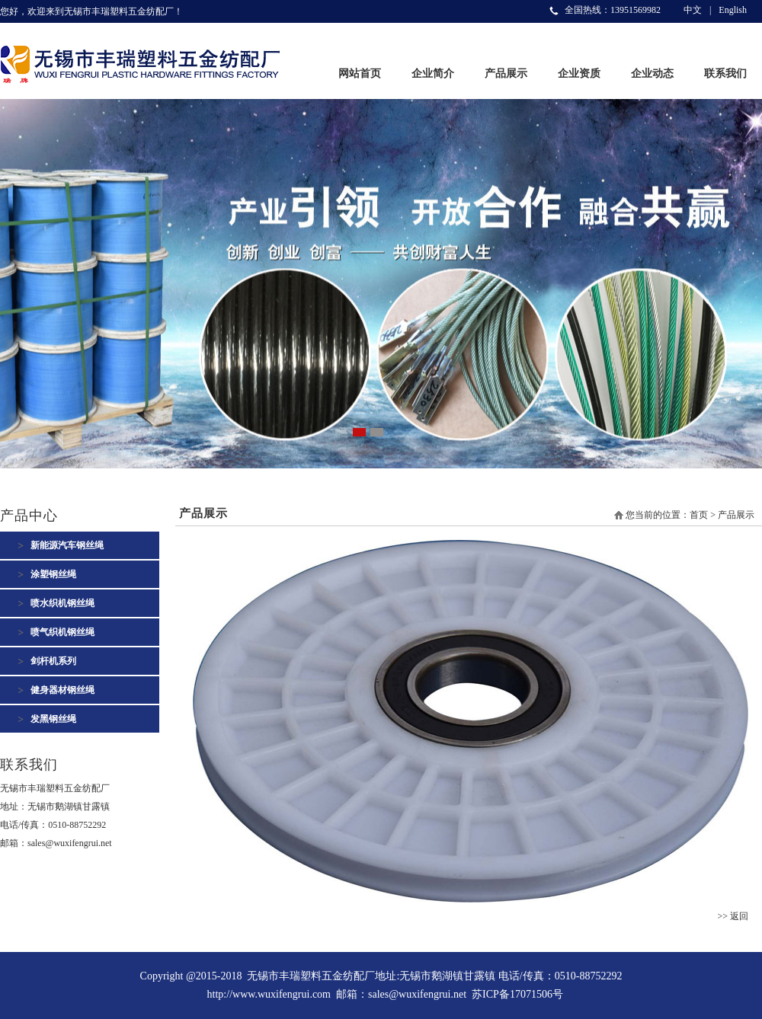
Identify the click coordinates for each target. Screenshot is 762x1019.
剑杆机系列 (53, 661)
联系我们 (725, 73)
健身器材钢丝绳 (62, 690)
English (733, 10)
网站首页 (359, 73)
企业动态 (652, 73)
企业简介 (432, 73)
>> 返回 (732, 916)
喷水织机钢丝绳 (62, 603)
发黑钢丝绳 (53, 719)
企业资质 (579, 73)
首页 (699, 515)
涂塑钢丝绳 (53, 574)
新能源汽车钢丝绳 (67, 545)
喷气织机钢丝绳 (62, 632)
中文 (693, 10)
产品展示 (506, 73)
